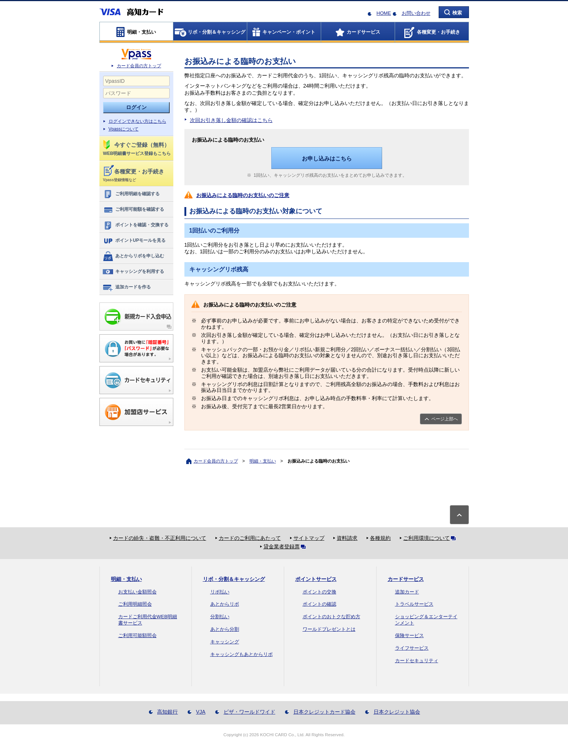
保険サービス (409, 635)
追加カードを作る (126, 287)
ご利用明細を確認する (131, 194)
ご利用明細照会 (135, 604)
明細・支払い (262, 461)
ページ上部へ (444, 419)
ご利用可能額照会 (137, 635)
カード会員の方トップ (139, 65)
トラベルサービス (414, 604)
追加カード (407, 592)
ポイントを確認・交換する (135, 225)
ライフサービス (412, 648)
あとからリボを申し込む (133, 256)
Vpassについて (124, 129)
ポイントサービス (316, 579)
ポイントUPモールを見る (134, 240)
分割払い (219, 616)
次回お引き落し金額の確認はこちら (231, 120)
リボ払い (219, 592)
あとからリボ (224, 604)
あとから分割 (224, 629)
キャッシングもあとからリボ (241, 654)
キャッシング (224, 641)
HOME (384, 13)
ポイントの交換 (319, 592)
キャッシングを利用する (133, 271)
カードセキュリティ (416, 660)
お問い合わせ (416, 13)
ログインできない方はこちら (137, 121)
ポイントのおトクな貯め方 (331, 616)
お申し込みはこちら (327, 158)
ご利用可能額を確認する (133, 209)
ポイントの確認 (319, 604)
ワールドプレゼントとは (329, 629)
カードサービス (406, 579)
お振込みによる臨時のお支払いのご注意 (242, 195)
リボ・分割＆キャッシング (234, 579)
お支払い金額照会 (137, 592)
